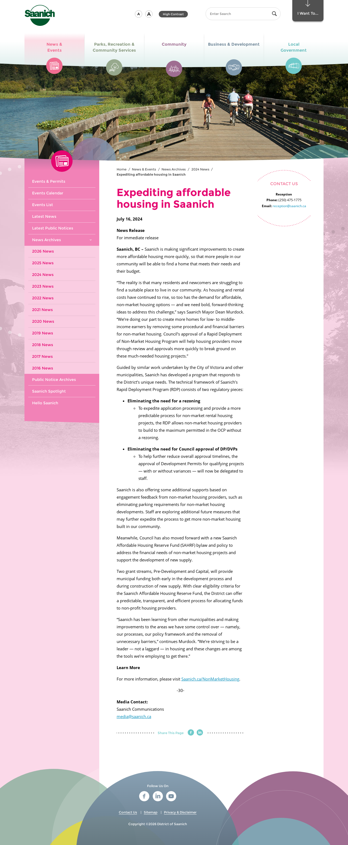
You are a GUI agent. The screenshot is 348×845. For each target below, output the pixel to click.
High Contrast (173, 14)
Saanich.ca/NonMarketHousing (210, 679)
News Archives (173, 169)
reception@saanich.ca (289, 206)
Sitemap (150, 812)
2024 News (200, 169)
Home (121, 169)
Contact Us (128, 812)
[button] (138, 14)
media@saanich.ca (134, 716)
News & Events (144, 169)
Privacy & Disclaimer (180, 812)
